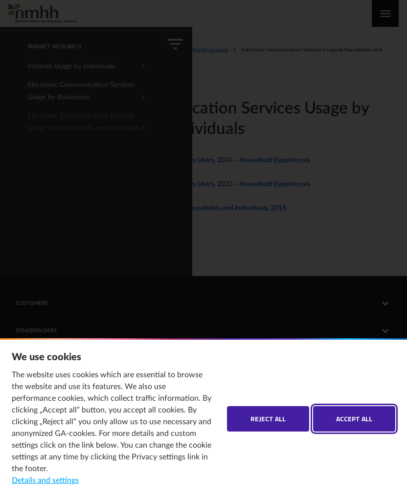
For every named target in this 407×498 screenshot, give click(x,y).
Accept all (354, 418)
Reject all (268, 418)
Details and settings (45, 480)
